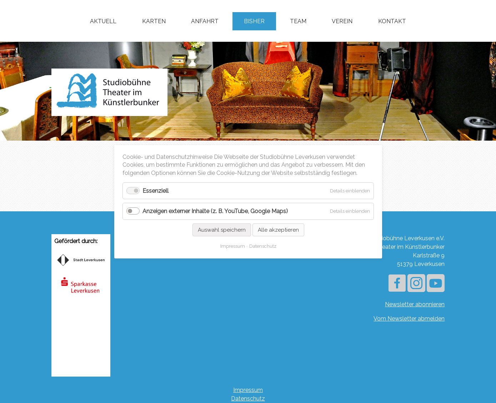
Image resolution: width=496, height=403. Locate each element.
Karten (154, 21)
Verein (342, 21)
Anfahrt (205, 21)
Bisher (254, 21)
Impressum (248, 390)
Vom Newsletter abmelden (409, 318)
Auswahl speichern (221, 229)
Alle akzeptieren (278, 229)
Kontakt (392, 21)
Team (298, 21)
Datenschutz (248, 398)
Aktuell (103, 21)
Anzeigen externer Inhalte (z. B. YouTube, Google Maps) (215, 211)
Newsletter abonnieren (415, 304)
